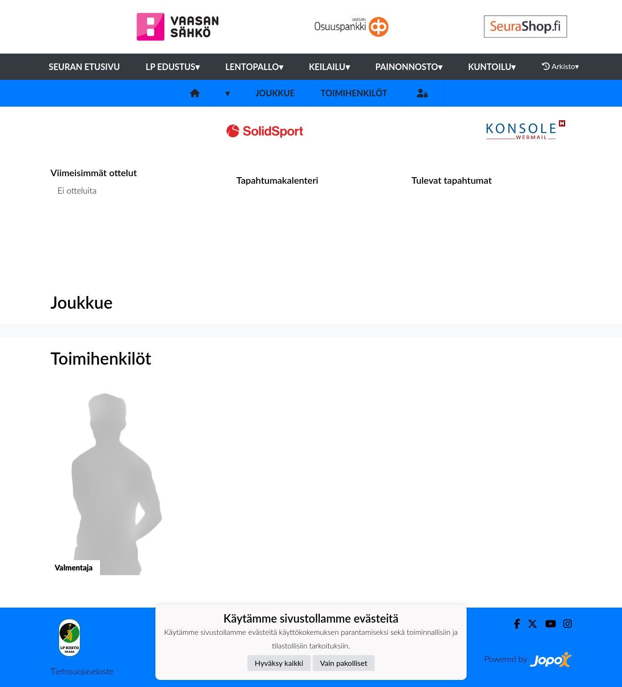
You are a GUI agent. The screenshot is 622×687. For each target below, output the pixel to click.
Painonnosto (409, 67)
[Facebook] (513, 624)
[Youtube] (547, 624)
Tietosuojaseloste (82, 671)
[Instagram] (564, 624)
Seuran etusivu (84, 67)
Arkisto (560, 66)
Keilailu (329, 67)
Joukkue (275, 93)
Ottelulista (74, 226)
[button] (110, 489)
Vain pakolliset (344, 662)
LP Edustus (173, 67)
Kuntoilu (491, 67)
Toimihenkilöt (354, 93)
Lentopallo (254, 67)
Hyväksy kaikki (279, 662)
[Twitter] (529, 624)
